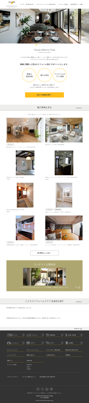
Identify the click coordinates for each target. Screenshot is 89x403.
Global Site (29, 364)
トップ (22, 4)
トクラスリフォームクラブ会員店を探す (46, 4)
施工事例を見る (30, 4)
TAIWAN (29, 369)
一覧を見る (79, 108)
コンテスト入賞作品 (63, 4)
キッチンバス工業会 (11, 364)
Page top (76, 328)
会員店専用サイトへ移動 (76, 4)
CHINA (28, 366)
